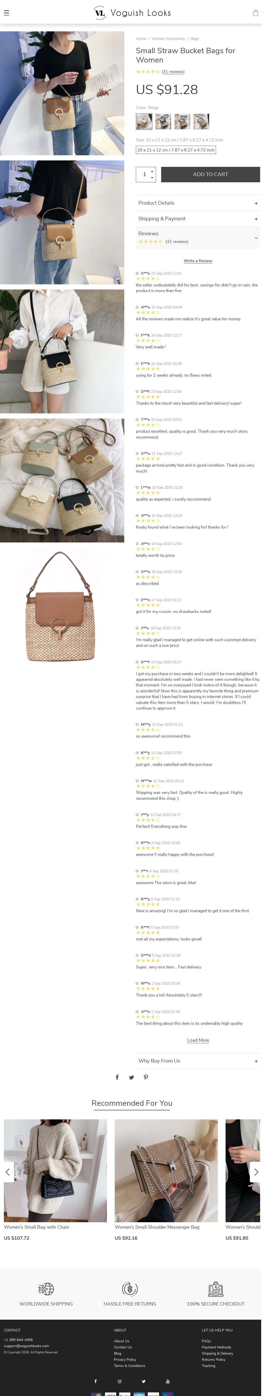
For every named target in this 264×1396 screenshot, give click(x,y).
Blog (117, 1353)
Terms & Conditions (129, 1366)
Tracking (208, 1366)
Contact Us (123, 1347)
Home (141, 39)
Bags (195, 39)
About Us (121, 1341)
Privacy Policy (125, 1360)
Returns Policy (213, 1360)
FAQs (206, 1341)
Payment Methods (216, 1347)
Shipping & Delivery (217, 1353)
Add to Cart (210, 174)
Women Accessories (168, 39)
